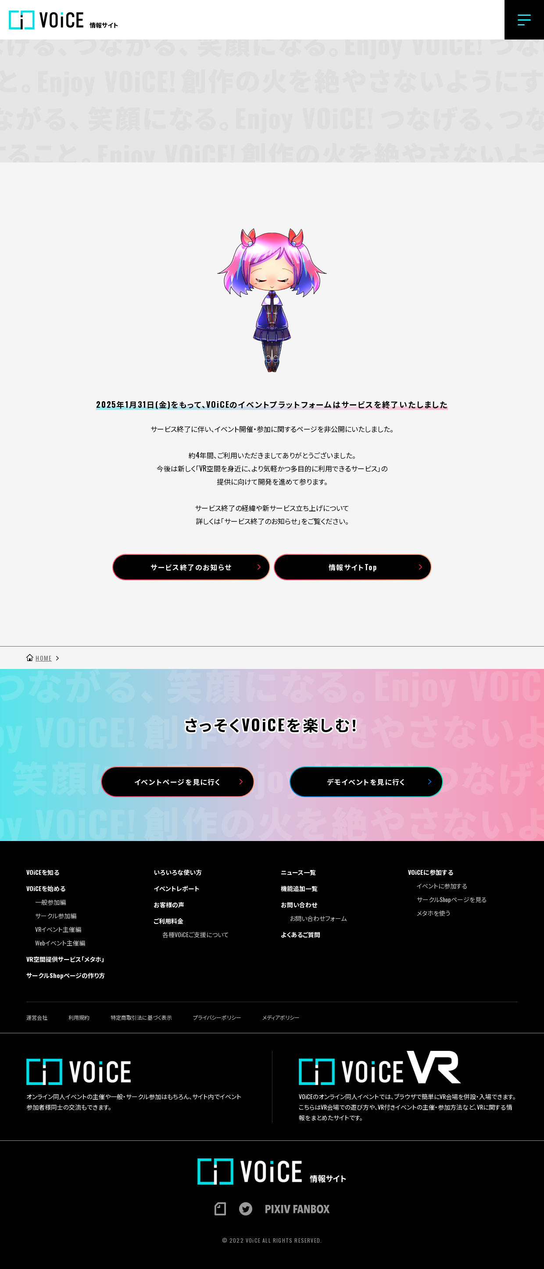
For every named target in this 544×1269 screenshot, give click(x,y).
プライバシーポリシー (217, 1017)
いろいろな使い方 (178, 872)
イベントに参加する (442, 885)
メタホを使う (434, 912)
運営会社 (36, 1017)
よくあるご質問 (300, 934)
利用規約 (78, 1017)
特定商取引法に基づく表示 (141, 1017)
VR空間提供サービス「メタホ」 (65, 958)
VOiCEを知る (42, 872)
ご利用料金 (168, 920)
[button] (524, 20)
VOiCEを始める (45, 888)
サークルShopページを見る (452, 899)
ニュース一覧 (298, 872)
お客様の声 (169, 904)
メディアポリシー (281, 1017)
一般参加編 (50, 901)
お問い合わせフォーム (318, 918)
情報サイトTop (353, 567)
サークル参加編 (55, 915)
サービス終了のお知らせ (191, 567)
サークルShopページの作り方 (65, 975)
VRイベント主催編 (58, 929)
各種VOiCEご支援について (195, 934)
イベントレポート (177, 888)
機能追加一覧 (299, 888)
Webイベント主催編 (60, 942)
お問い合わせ (299, 904)
